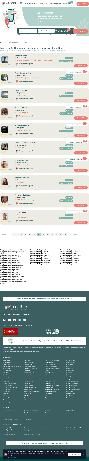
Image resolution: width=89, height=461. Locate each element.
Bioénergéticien (49, 362)
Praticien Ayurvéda (28, 381)
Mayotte (9, 272)
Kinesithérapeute (7, 377)
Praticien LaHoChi (28, 385)
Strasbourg (40, 262)
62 (65, 234)
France (26, 42)
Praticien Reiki (6, 389)
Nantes (39, 259)
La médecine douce (55, 3)
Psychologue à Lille (28, 430)
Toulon (69, 257)
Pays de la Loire (11, 279)
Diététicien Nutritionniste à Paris (74, 427)
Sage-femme (69, 395)
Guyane (9, 264)
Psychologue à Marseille (9, 432)
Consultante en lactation (51, 366)
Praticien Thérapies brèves (73, 389)
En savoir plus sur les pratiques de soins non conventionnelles (21, 351)
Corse (8, 259)
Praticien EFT (27, 383)
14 (48, 234)
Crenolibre (6, 314)
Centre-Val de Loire (12, 257)
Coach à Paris (48, 432)
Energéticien (69, 368)
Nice (38, 257)
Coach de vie (69, 364)
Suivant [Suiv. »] (73, 234)
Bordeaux (39, 264)
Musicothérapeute (71, 377)
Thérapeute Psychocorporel (73, 400)
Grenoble (69, 260)
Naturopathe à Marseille (72, 430)
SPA (46, 395)
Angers (69, 264)
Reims (68, 253)
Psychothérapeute (71, 393)
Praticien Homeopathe (72, 383)
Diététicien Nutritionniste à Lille (32, 434)
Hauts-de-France (11, 266)
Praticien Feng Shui (50, 383)
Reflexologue (6, 395)
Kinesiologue (69, 374)
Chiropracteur (6, 364)
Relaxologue (27, 395)
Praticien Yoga (6, 391)
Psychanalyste (69, 391)
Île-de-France (10, 267)
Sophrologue (48, 397)
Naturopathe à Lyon (50, 427)
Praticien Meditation (71, 385)
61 (61, 234)
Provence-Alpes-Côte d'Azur (10, 419)
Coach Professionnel (50, 364)
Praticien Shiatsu (28, 389)
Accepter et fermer (74, 454)
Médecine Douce (7, 379)
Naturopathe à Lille (29, 432)
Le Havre (69, 259)
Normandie (10, 274)
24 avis (10, 169)
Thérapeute (69, 397)
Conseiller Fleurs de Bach (30, 366)
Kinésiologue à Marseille (9, 434)
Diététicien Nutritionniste (30, 368)
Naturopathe (27, 379)
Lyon (38, 253)
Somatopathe (6, 397)
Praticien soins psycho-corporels (32, 391)
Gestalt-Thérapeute (29, 372)
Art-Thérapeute (7, 362)
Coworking (69, 366)
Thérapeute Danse (7, 400)
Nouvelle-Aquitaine (12, 276)
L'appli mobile (68, 3)
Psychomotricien (28, 393)
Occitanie (9, 278)
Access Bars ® (6, 360)
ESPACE (43, 3)
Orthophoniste (48, 379)
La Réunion (10, 269)
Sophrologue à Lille (7, 430)
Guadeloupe (10, 262)
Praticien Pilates (49, 387)
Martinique (10, 271)
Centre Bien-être (70, 362)
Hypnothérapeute (7, 374)
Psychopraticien (49, 393)
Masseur (47, 377)
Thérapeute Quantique (8, 402)
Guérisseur (69, 372)
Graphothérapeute (50, 372)
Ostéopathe (6, 381)
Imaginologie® (27, 374)
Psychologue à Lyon (71, 432)
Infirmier (47, 374)
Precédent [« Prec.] (5, 234)
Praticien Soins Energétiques (52, 389)
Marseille (39, 252)
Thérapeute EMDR (28, 400)
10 (30, 234)
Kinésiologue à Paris (50, 430)
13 (43, 234)
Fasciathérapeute (70, 370)
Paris (38, 250)
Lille (68, 250)
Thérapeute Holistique (12, 42)
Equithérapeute (7, 370)
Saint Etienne (70, 255)
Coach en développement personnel (12, 366)
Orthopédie (69, 379)
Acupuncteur (27, 360)
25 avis (10, 64)
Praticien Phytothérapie (30, 387)
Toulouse (39, 255)
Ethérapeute (27, 370)
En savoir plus (12, 457)
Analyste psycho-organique (52, 360)
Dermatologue (6, 368)
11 (34, 234)
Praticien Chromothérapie (9, 383)
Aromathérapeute (70, 360)
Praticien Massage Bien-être (52, 385)
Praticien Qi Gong (70, 387)
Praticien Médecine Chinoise (10, 387)
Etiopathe (47, 370)
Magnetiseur (27, 377)
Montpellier (40, 260)
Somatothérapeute (28, 397)
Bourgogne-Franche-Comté (31, 410)
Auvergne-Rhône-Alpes (13, 250)
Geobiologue (6, 372)
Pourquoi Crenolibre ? (31, 3)
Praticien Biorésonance (72, 381)
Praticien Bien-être (50, 381)
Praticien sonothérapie (50, 391)
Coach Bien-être (28, 364)
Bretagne (9, 255)
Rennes (69, 252)
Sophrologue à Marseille (30, 427)
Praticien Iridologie (7, 385)
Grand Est (9, 260)
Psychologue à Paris (8, 427)
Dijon (68, 262)
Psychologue (6, 393)
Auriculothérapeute (29, 362)
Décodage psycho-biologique (52, 368)
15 (52, 234)
